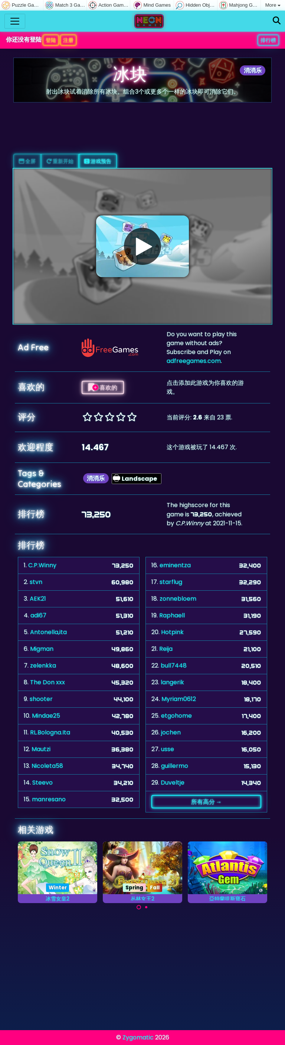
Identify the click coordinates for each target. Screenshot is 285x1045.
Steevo (42, 782)
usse (167, 749)
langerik (172, 682)
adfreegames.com (194, 361)
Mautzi (41, 749)
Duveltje (172, 782)
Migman (41, 649)
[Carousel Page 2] (146, 907)
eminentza (175, 565)
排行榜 (268, 40)
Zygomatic (138, 1037)
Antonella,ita (48, 632)
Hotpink (172, 632)
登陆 (51, 40)
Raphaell (172, 615)
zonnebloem (178, 598)
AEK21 (38, 598)
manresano (49, 799)
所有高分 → (206, 801)
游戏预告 (97, 161)
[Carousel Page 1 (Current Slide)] (139, 907)
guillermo (174, 766)
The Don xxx (47, 682)
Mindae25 (46, 715)
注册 (68, 40)
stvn (36, 582)
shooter (41, 699)
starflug (171, 582)
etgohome (176, 715)
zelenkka (43, 665)
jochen (171, 732)
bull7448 (174, 665)
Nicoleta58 (47, 766)
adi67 (38, 615)
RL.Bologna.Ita (50, 732)
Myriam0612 (178, 699)
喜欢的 (102, 387)
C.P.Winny (42, 565)
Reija (166, 649)
